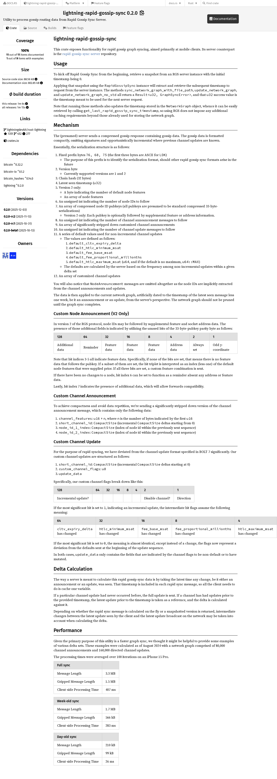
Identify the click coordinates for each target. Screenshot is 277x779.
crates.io (11, 141)
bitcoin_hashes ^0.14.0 (18, 178)
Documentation (223, 19)
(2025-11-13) (17, 216)
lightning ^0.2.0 (14, 185)
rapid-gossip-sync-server (81, 53)
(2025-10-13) (19, 230)
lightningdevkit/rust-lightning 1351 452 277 (25, 132)
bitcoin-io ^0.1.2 (14, 172)
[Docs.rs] (10, 3)
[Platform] (75, 3)
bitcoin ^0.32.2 (13, 164)
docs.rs (173, 3)
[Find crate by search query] (223, 3)
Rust (191, 3)
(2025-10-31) (18, 223)
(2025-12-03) (15, 210)
